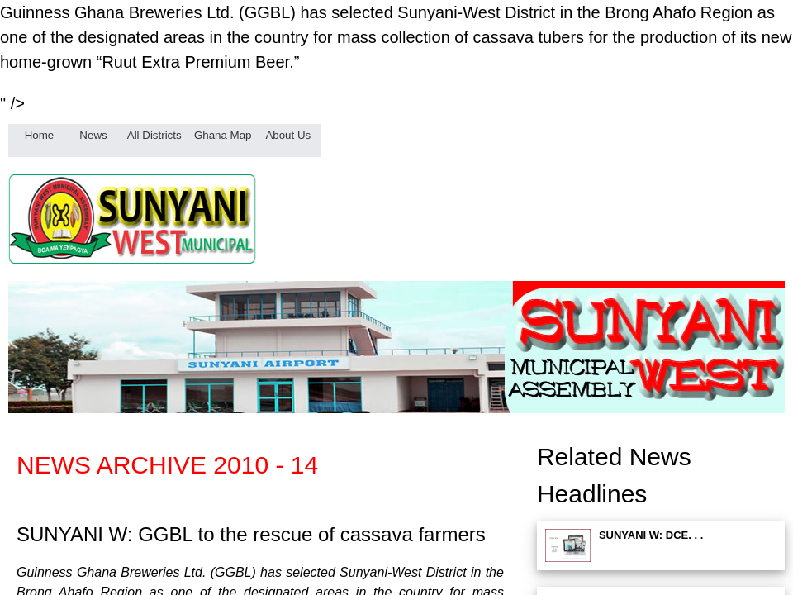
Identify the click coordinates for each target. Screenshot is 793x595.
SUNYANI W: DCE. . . (651, 535)
